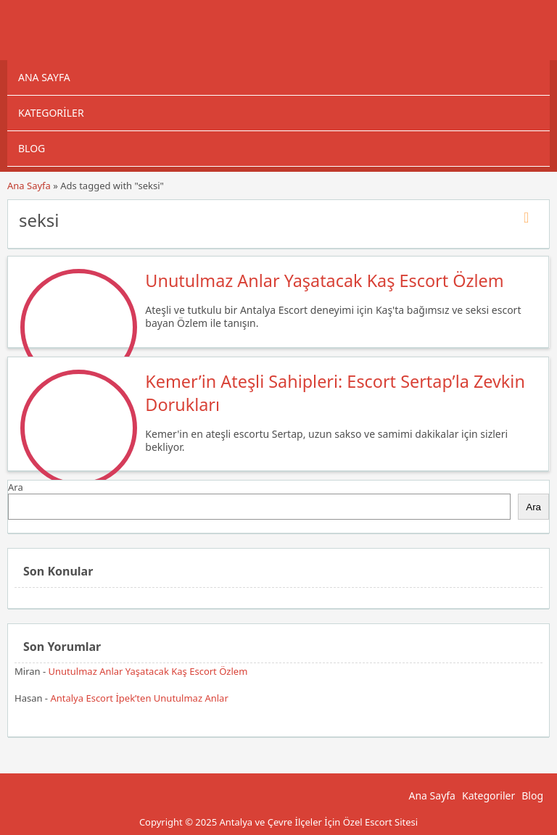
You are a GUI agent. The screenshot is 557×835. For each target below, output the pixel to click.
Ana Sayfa (44, 77)
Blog (31, 148)
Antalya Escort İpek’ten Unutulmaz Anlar (139, 698)
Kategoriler (51, 113)
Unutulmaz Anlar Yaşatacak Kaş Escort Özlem (324, 280)
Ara (15, 487)
